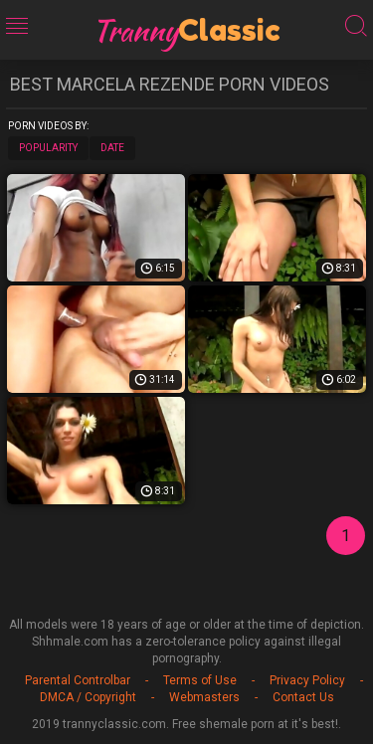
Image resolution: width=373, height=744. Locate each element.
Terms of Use (200, 680)
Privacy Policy (307, 680)
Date (112, 147)
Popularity (48, 147)
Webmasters (204, 697)
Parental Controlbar (77, 680)
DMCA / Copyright (88, 697)
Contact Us (303, 697)
